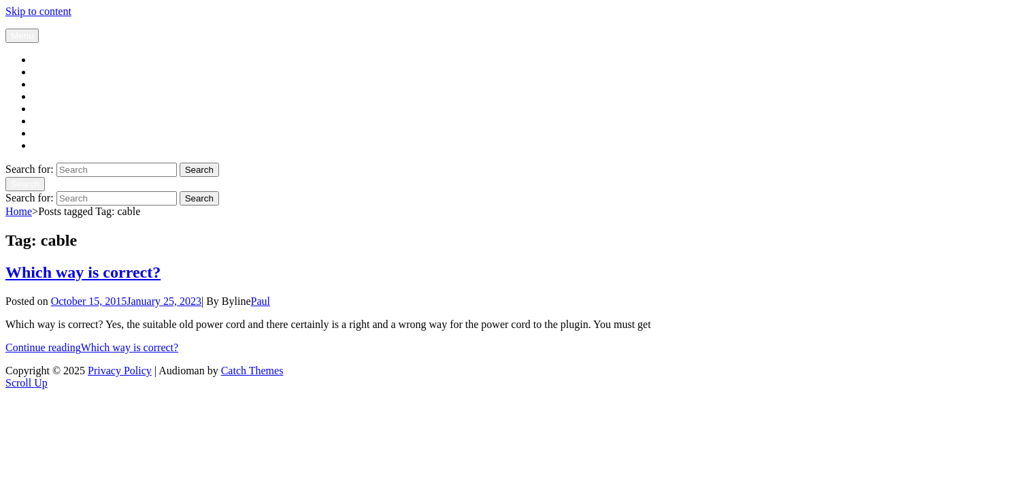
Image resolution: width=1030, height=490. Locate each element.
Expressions (59, 133)
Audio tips (55, 121)
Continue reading (91, 347)
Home (18, 211)
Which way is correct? (83, 272)
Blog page (55, 59)
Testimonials (60, 96)
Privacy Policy (120, 370)
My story (52, 72)
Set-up (47, 108)
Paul (260, 301)
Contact (50, 145)
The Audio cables (71, 84)
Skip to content (38, 11)
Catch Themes (252, 370)
